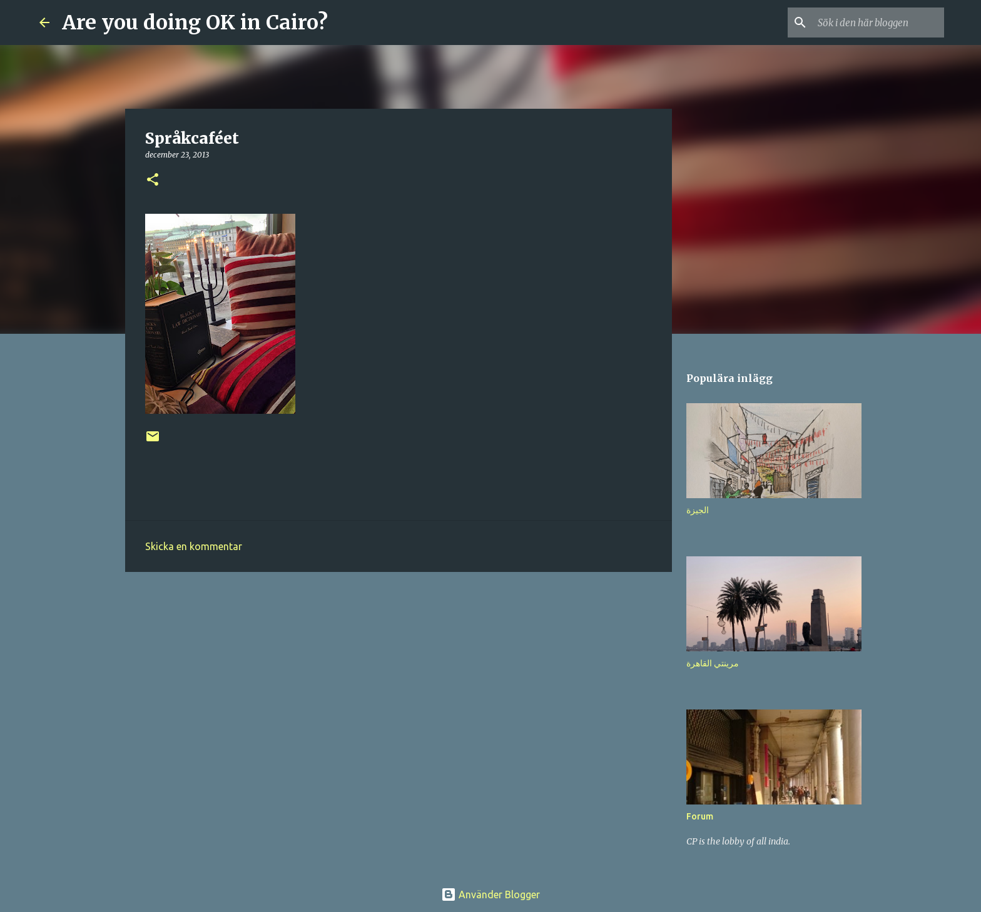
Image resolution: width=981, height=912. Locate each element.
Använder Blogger (490, 894)
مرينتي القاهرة (712, 663)
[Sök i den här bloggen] (878, 23)
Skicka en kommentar (193, 546)
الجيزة (697, 510)
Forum (699, 816)
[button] (152, 180)
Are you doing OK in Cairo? (195, 22)
